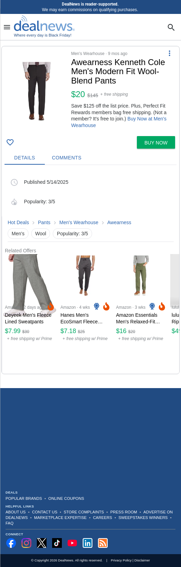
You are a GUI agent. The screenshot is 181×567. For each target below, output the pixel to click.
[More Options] (169, 53)
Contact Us (44, 512)
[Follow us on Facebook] (11, 543)
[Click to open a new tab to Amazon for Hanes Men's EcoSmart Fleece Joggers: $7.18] (85, 313)
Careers (102, 517)
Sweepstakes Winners (143, 517)
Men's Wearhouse (78, 222)
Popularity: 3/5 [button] (72, 233)
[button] (90, 89)
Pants (44, 222)
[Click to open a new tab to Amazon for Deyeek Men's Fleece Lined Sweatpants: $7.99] (30, 313)
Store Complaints (84, 512)
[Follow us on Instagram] (26, 543)
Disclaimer (142, 560)
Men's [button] (18, 233)
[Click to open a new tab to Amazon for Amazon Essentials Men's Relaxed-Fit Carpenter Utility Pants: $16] (141, 313)
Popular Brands (24, 498)
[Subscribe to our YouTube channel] (72, 543)
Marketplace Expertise (60, 517)
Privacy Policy (121, 560)
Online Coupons (66, 498)
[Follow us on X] (41, 543)
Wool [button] (40, 233)
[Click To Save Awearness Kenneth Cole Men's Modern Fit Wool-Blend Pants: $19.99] (10, 142)
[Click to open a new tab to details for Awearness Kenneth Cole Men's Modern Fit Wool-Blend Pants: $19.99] (36, 91)
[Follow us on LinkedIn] (87, 543)
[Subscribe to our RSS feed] (102, 543)
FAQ (10, 523)
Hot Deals (18, 222)
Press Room (123, 512)
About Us (16, 512)
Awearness (119, 222)
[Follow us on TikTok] (57, 543)
